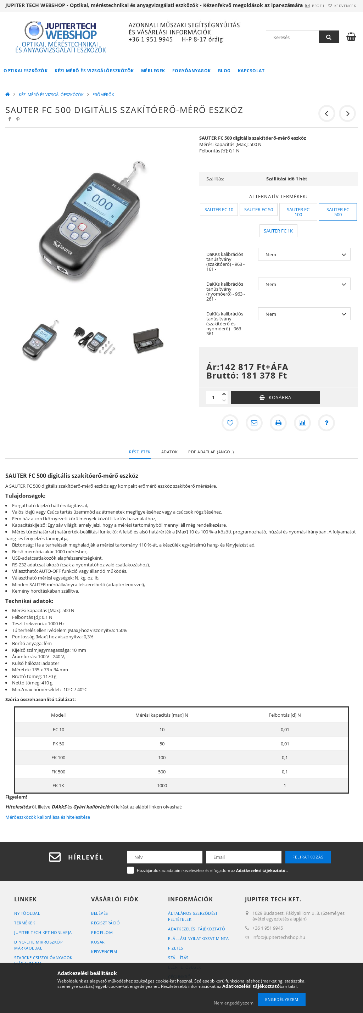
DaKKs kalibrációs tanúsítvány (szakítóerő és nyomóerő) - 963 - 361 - (225, 323)
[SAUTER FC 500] (338, 212)
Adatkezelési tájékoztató (196, 928)
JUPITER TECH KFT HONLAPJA (43, 932)
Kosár (98, 942)
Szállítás (178, 957)
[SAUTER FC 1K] (278, 230)
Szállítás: (215, 178)
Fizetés (175, 948)
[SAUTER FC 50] (259, 209)
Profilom (102, 932)
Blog (224, 71)
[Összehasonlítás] (302, 422)
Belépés (276, 5)
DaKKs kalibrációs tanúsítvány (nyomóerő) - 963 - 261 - (225, 291)
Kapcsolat (251, 71)
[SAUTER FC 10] (219, 209)
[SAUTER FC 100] (298, 212)
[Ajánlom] (254, 422)
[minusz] (224, 400)
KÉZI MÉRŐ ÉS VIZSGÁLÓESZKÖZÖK (94, 71)
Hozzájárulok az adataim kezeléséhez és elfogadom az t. (212, 870)
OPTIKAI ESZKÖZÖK (26, 71)
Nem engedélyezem (233, 1003)
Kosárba (280, 397)
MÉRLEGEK (153, 71)
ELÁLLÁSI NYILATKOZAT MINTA (198, 938)
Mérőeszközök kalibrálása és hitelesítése (47, 817)
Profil (307, 5)
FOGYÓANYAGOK (191, 71)
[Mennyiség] (213, 397)
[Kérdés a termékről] (326, 422)
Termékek (24, 922)
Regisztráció (105, 922)
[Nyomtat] (278, 422)
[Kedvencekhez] (230, 422)
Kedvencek (342, 5)
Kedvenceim (104, 951)
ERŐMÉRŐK (103, 94)
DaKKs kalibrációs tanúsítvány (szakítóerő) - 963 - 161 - (225, 261)
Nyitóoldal (27, 913)
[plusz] (224, 394)
